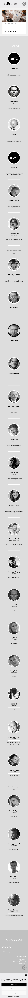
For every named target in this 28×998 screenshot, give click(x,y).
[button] (26, 975)
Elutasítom (14, 988)
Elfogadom (14, 984)
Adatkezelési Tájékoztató (13, 996)
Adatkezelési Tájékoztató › (19, 961)
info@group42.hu (6, 953)
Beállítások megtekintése (14, 993)
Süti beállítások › (22, 963)
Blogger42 (13, 31)
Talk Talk (6, 31)
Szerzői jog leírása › (21, 960)
